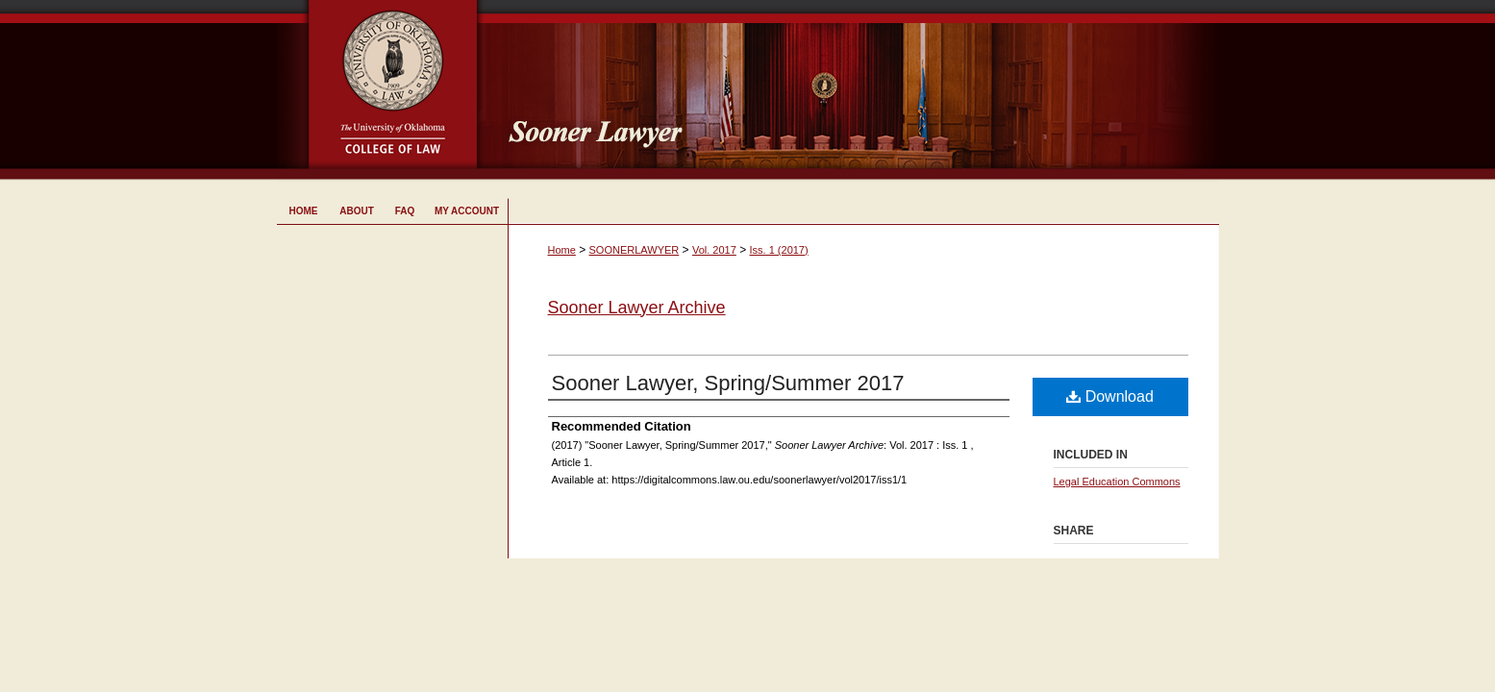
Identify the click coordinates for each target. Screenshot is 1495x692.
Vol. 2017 (714, 250)
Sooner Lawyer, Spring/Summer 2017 (728, 383)
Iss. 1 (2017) (779, 250)
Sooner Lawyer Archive (637, 307)
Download (1110, 396)
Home (562, 250)
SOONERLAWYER (634, 250)
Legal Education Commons (1117, 481)
